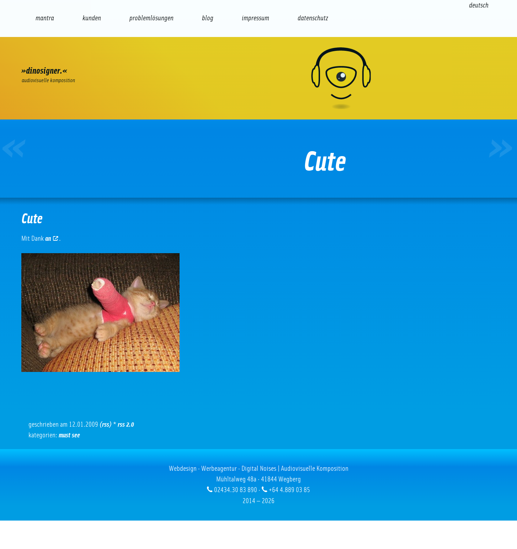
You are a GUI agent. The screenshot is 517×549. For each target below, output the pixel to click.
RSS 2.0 (126, 424)
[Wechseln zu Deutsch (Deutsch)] (479, 5)
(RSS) (106, 424)
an (51, 238)
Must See (69, 435)
